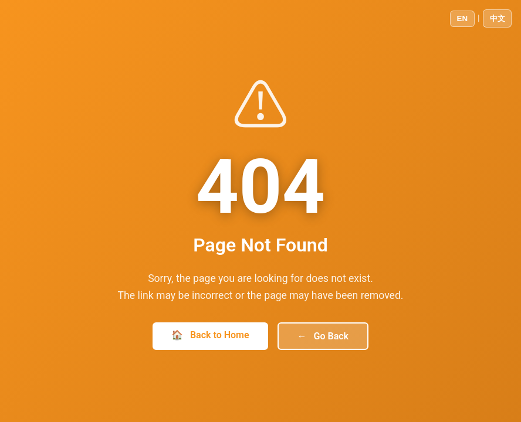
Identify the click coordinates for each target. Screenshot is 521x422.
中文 (497, 18)
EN (462, 18)
